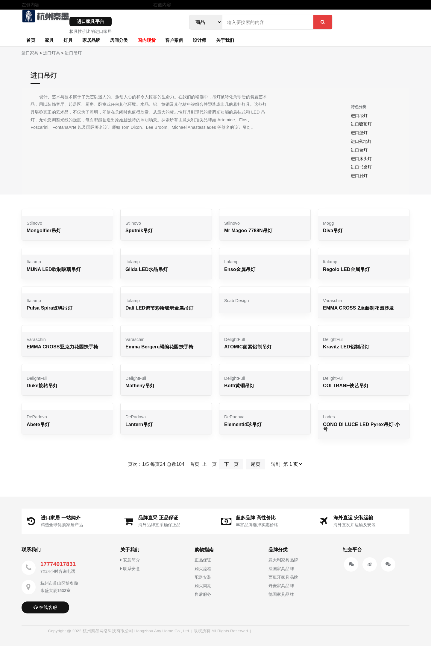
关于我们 (225, 40)
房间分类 (119, 40)
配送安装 (203, 577)
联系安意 (130, 568)
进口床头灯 (361, 158)
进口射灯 (359, 175)
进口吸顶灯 (361, 124)
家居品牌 (91, 40)
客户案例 (174, 40)
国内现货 (146, 40)
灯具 (67, 40)
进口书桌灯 (361, 167)
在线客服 (45, 607)
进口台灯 (359, 150)
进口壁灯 (359, 132)
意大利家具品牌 (283, 560)
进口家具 (30, 53)
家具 (49, 40)
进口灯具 (51, 53)
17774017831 (58, 564)
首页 (30, 40)
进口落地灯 (361, 141)
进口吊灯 (73, 53)
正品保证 (203, 560)
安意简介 (130, 560)
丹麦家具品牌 (281, 585)
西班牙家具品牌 (283, 577)
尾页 (255, 464)
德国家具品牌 (281, 594)
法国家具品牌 (281, 568)
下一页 (231, 464)
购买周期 (203, 585)
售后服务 (203, 594)
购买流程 (203, 568)
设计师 (199, 40)
